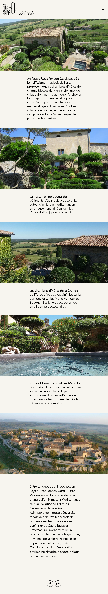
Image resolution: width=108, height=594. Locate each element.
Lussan (71, 491)
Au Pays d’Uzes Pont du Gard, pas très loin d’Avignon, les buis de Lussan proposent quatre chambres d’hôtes (53, 82)
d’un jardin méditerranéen (57, 204)
